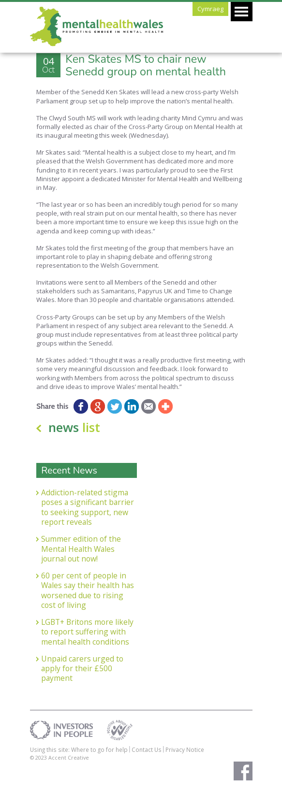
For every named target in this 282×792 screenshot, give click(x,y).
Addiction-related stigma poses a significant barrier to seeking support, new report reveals (87, 507)
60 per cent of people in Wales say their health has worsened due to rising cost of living (87, 590)
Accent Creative (68, 757)
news (74, 427)
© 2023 (39, 757)
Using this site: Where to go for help (79, 749)
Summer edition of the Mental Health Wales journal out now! (81, 548)
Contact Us (147, 749)
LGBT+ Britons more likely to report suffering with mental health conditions (87, 632)
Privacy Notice (184, 749)
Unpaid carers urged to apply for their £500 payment (82, 668)
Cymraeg (210, 8)
